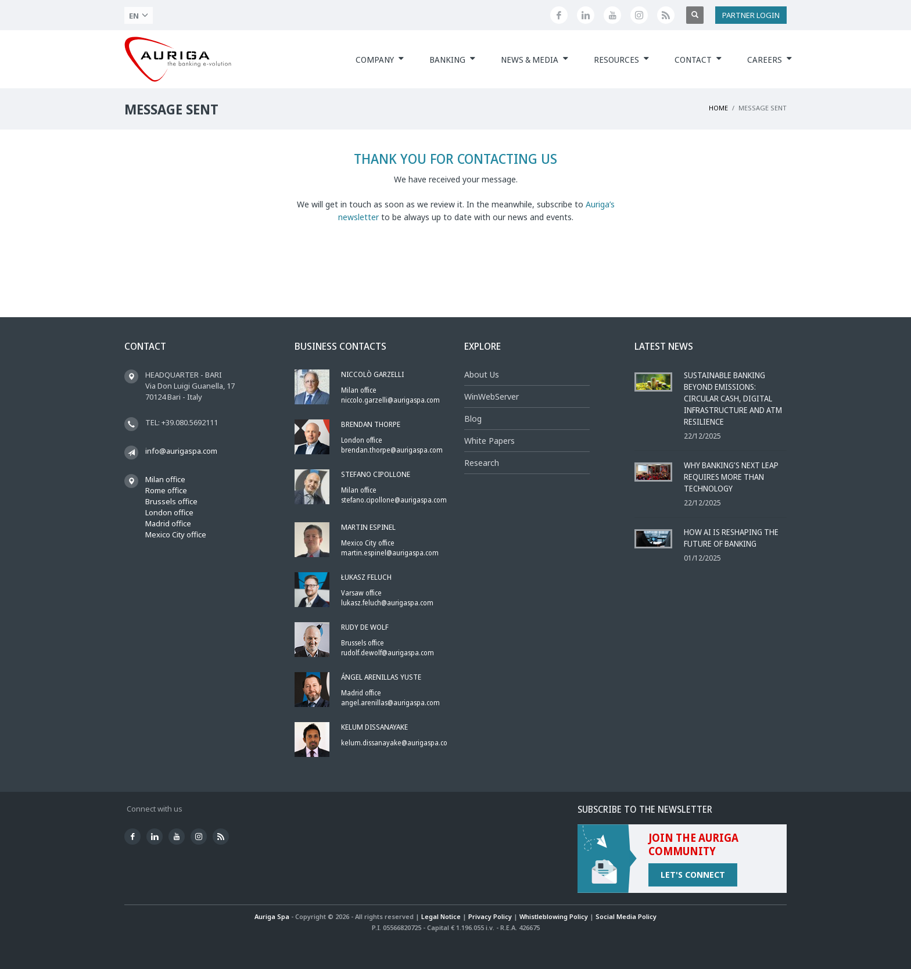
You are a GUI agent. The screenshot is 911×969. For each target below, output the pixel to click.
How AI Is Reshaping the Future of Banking (731, 537)
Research (481, 462)
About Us (481, 374)
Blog (473, 418)
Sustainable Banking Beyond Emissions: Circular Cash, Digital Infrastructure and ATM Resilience (733, 398)
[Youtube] (612, 15)
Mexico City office (175, 534)
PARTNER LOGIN (751, 15)
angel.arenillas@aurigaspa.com (390, 703)
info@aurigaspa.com (181, 451)
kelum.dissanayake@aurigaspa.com (397, 743)
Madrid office (168, 523)
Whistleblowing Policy (553, 916)
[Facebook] (559, 15)
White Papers (489, 440)
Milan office (165, 479)
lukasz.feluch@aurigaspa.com (387, 603)
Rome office (166, 490)
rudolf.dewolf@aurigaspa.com (387, 653)
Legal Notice (441, 916)
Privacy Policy (490, 916)
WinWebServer (491, 396)
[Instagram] (639, 15)
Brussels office (171, 501)
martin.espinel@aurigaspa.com (390, 553)
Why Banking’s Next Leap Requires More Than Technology (731, 477)
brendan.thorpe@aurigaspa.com (392, 450)
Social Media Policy (626, 916)
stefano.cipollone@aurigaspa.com (394, 500)
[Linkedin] (585, 15)
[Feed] (666, 15)
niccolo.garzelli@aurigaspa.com (390, 400)
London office (169, 512)
